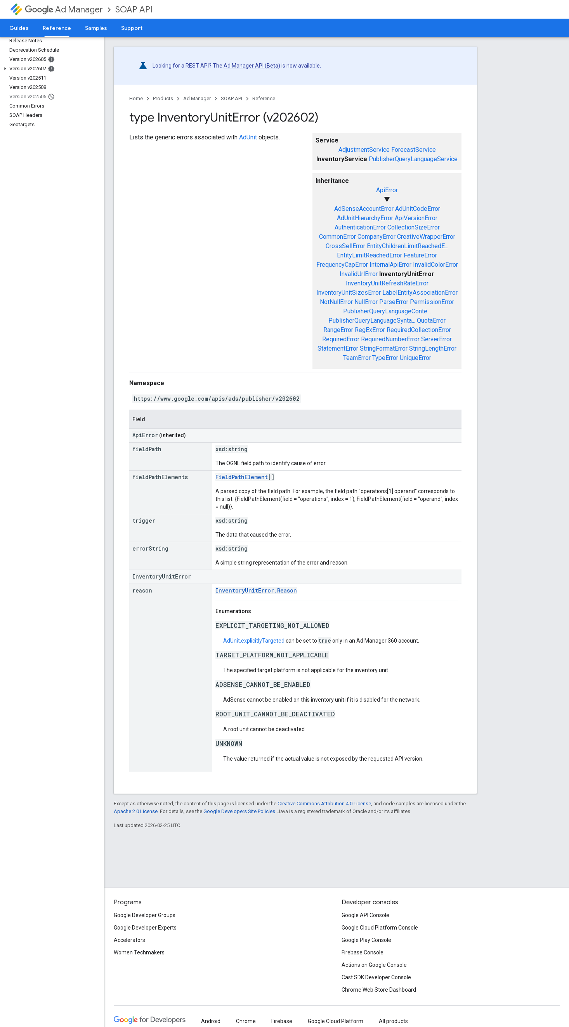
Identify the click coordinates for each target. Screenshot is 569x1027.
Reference (263, 98)
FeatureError (420, 255)
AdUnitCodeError (417, 208)
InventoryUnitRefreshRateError (387, 283)
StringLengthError (432, 348)
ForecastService (413, 149)
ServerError (436, 339)
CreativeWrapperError (426, 236)
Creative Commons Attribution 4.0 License (324, 803)
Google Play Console (366, 940)
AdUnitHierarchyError (365, 218)
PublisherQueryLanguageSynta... (371, 320)
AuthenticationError (360, 227)
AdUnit (248, 137)
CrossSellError (345, 246)
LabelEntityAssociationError (420, 292)
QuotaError (431, 320)
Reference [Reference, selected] (57, 27)
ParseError (393, 302)
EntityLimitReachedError (369, 255)
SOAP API (134, 9)
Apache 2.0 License (136, 811)
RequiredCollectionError (419, 330)
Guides (19, 27)
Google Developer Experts (145, 927)
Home (136, 98)
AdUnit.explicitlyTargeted (253, 641)
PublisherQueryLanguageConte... (387, 311)
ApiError (387, 190)
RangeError (338, 330)
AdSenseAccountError (364, 208)
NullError (366, 302)
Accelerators (129, 940)
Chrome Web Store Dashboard (379, 990)
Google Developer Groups (144, 915)
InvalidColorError (435, 264)
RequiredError (340, 339)
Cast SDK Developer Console (376, 977)
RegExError (370, 330)
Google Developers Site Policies (239, 811)
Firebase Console (362, 952)
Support (131, 27)
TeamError (357, 357)
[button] (50, 68)
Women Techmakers (139, 952)
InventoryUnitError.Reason (256, 590)
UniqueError (415, 357)
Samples (96, 27)
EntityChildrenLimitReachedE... (407, 246)
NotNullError (336, 302)
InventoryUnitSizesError (348, 292)
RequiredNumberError (390, 339)
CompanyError (376, 236)
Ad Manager (64, 9)
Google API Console (365, 915)
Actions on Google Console (374, 965)
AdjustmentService (364, 149)
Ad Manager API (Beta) (252, 66)
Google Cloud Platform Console (380, 927)
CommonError (337, 236)
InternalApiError (390, 264)
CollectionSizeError (413, 227)
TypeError (385, 357)
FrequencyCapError (342, 264)
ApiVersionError (416, 218)
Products (163, 98)
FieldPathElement (241, 477)
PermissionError (432, 302)
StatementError (337, 348)
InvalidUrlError (359, 274)
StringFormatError (384, 348)
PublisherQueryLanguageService (413, 159)
